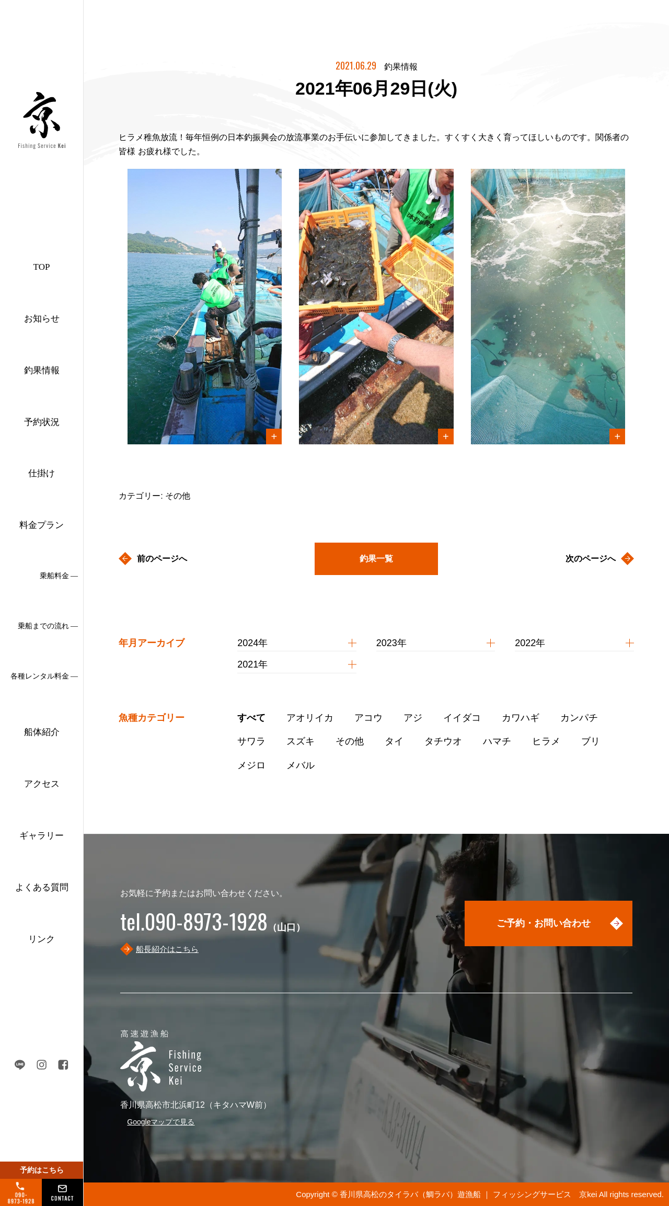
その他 (350, 741)
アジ (412, 718)
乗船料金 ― (59, 576)
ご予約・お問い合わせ (544, 923)
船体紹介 (42, 732)
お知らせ (42, 319)
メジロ (251, 765)
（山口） (212, 927)
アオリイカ (309, 718)
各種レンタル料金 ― (44, 676)
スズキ (300, 741)
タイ (394, 741)
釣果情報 (42, 370)
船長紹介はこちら (167, 949)
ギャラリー (41, 836)
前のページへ (162, 558)
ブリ (590, 741)
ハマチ (497, 741)
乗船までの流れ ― (48, 626)
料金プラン (41, 525)
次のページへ (591, 558)
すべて (251, 718)
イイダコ (462, 718)
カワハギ (520, 718)
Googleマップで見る (160, 1122)
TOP (41, 267)
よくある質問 (41, 887)
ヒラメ (546, 741)
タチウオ (443, 741)
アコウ (368, 718)
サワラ (251, 741)
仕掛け (41, 473)
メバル (300, 765)
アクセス (42, 784)
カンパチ (579, 718)
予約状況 (42, 422)
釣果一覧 (376, 558)
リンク (41, 939)
